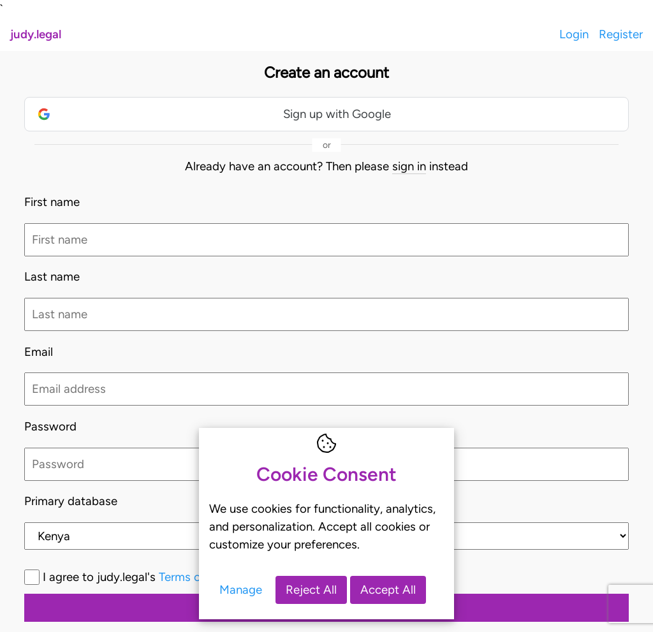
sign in (409, 166)
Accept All (388, 589)
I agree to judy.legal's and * (190, 577)
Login (574, 34)
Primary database (70, 501)
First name (52, 202)
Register (621, 34)
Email (38, 351)
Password (50, 426)
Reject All (311, 589)
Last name (52, 276)
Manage (240, 589)
